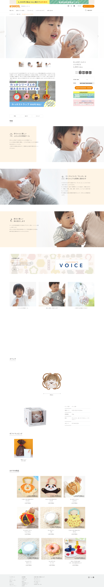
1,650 (73, 501)
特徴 (15, 116)
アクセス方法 (24, 574)
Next (98, 37)
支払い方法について (37, 573)
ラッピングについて (37, 574)
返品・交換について (37, 576)
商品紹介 (11, 576)
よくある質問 (36, 577)
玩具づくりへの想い (20, 10)
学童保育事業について (25, 577)
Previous (5, 37)
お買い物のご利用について (39, 571)
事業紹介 (23, 576)
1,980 (29, 501)
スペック (38, 116)
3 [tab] (40, 65)
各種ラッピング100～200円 (23, 460)
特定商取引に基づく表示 (38, 579)
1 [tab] (22, 65)
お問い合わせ (50, 10)
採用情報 (23, 580)
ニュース (11, 573)
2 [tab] (31, 65)
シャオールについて (40, 10)
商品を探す (89, 10)
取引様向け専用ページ (25, 581)
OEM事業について (24, 579)
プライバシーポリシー (13, 580)
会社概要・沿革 (24, 573)
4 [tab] (49, 65)
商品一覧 (11, 10)
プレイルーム (30, 10)
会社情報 (23, 571)
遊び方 (26, 116)
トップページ (12, 571)
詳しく (15, 269)
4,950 (74, 559)
